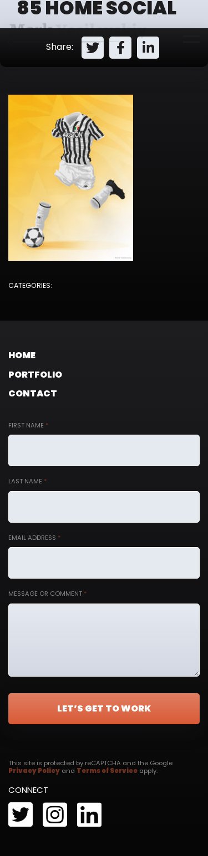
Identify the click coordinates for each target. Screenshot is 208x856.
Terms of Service (107, 770)
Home (21, 355)
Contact (32, 393)
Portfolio (35, 374)
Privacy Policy (34, 770)
